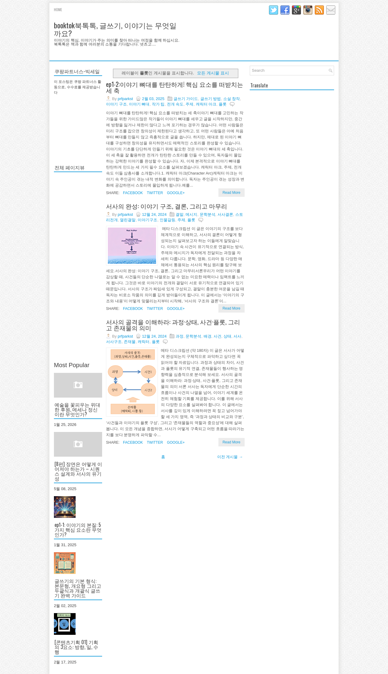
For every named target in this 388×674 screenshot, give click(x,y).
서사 (237, 336)
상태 (227, 336)
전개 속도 (175, 104)
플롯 (223, 104)
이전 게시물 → (230, 457)
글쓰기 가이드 (186, 98)
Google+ (175, 193)
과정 (179, 336)
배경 (207, 336)
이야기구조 (147, 220)
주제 (189, 104)
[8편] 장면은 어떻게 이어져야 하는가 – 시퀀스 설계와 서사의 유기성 (78, 471)
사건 (217, 336)
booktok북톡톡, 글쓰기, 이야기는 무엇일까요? (115, 29)
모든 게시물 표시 (213, 73)
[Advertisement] (78, 267)
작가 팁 (158, 104)
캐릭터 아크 (206, 104)
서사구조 (114, 341)
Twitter (154, 193)
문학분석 (207, 214)
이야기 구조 (116, 104)
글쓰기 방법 (210, 98)
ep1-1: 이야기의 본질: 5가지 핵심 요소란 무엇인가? (78, 529)
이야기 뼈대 (139, 104)
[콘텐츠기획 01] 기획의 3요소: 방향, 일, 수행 (76, 647)
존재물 (130, 341)
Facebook (132, 193)
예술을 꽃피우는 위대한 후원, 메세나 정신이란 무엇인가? (77, 409)
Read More (231, 193)
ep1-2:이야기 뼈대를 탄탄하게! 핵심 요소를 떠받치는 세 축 (174, 87)
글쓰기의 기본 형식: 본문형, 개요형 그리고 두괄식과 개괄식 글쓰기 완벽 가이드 (78, 588)
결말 (179, 214)
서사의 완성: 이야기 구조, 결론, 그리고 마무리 (166, 206)
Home (58, 9)
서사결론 (225, 214)
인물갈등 (167, 220)
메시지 (191, 214)
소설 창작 (231, 98)
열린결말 (128, 220)
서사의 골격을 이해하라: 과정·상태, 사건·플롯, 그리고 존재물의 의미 (173, 325)
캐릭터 (143, 341)
